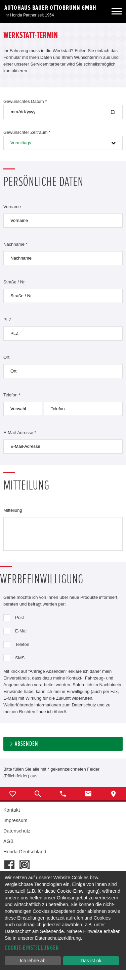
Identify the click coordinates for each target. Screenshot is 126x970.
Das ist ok (91, 960)
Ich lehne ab (32, 960)
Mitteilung (12, 510)
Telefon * (11, 394)
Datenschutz (17, 830)
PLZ (7, 319)
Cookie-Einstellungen (32, 948)
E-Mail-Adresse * (19, 432)
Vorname (12, 206)
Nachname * (15, 244)
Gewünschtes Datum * (25, 101)
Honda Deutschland (24, 851)
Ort (6, 357)
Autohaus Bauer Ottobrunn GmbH (50, 7)
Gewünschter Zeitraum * (26, 132)
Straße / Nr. (14, 281)
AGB (8, 841)
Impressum (15, 820)
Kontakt (11, 810)
